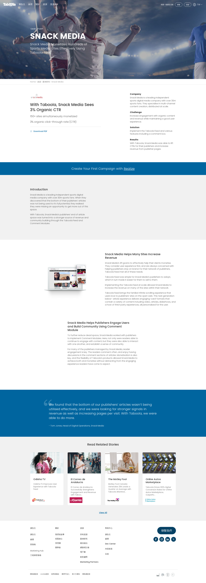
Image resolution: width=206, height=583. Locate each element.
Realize (129, 168)
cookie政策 (44, 574)
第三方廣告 (76, 574)
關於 (57, 528)
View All (103, 512)
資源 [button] (45, 4)
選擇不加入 (65, 574)
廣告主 (22, 4)
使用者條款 (55, 574)
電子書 (83, 552)
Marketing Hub (37, 551)
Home (33, 82)
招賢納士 (59, 539)
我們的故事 (59, 534)
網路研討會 (84, 547)
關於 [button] (38, 4)
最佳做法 (83, 543)
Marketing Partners (89, 562)
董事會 (58, 547)
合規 (107, 554)
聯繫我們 (166, 530)
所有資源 (83, 534)
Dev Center (110, 544)
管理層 (58, 543)
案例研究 (46, 82)
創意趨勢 (83, 557)
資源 (39, 82)
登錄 (187, 5)
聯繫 (178, 5)
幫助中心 (108, 528)
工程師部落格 (35, 555)
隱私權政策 (34, 574)
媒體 (30, 4)
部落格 (33, 544)
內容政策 (108, 549)
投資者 (53, 4)
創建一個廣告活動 (167, 4)
